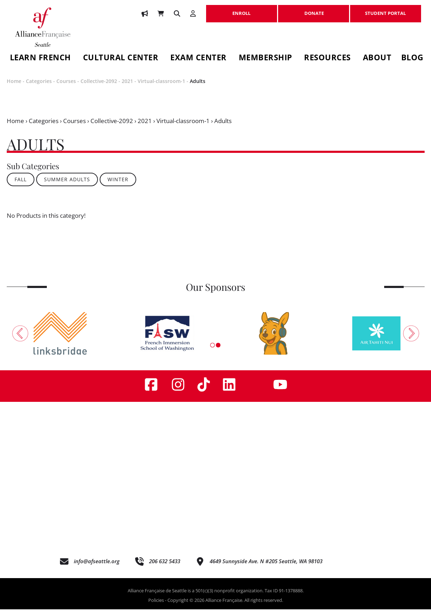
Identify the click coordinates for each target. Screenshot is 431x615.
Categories (39, 87)
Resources (327, 58)
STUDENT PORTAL (385, 9)
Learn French (40, 58)
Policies (156, 606)
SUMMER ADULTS (67, 185)
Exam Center (198, 58)
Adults (197, 87)
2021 (127, 87)
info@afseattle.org (97, 567)
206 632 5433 (164, 567)
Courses (66, 87)
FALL (21, 185)
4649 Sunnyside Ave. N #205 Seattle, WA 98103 (266, 567)
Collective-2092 (99, 87)
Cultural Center (121, 58)
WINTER (117, 185)
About (377, 58)
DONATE (313, 9)
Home (14, 87)
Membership (265, 58)
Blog (412, 58)
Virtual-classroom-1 (161, 87)
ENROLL (241, 9)
